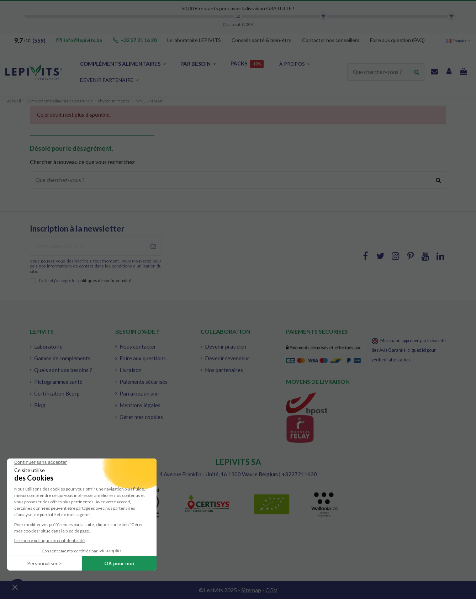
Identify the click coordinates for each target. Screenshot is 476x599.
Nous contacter (138, 346)
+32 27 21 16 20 (139, 40)
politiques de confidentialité (104, 280)
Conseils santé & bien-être (261, 40)
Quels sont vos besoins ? (63, 370)
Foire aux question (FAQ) (397, 40)
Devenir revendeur (227, 358)
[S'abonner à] (153, 246)
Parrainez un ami (139, 393)
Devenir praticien (225, 346)
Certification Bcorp (57, 393)
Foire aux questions (143, 358)
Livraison (131, 370)
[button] (109, 80)
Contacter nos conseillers (330, 40)
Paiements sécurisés (144, 381)
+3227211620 (299, 474)
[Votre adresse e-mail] (87, 246)
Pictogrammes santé (58, 381)
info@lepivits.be (83, 40)
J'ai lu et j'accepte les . (85, 280)
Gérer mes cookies (141, 417)
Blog (40, 405)
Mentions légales (140, 405)
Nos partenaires (224, 370)
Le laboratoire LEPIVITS (194, 40)
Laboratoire (48, 346)
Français (458, 40)
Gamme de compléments (62, 358)
